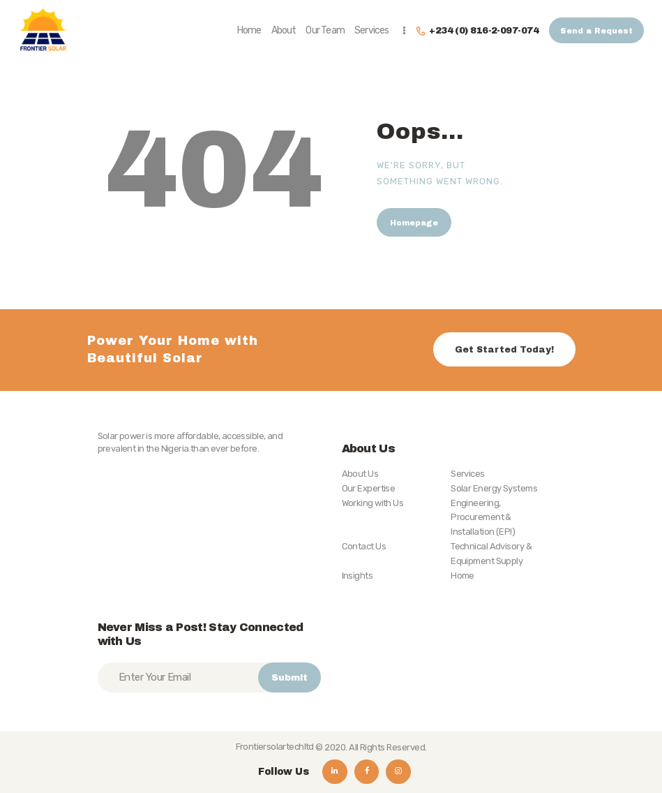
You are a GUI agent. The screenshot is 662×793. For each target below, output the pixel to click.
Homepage (414, 222)
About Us (360, 473)
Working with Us (373, 503)
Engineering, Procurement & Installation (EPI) (483, 518)
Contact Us (364, 546)
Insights (357, 575)
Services (468, 473)
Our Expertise (369, 488)
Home (462, 575)
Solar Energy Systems (494, 488)
